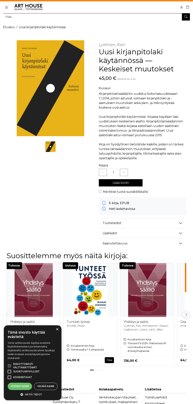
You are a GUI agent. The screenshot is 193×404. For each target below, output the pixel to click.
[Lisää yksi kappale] (124, 172)
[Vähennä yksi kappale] (103, 172)
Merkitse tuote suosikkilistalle (125, 192)
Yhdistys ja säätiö (22, 322)
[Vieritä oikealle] (186, 315)
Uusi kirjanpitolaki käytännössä (42, 27)
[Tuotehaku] (96, 16)
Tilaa (109, 360)
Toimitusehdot (156, 397)
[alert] (32, 362)
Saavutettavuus (115, 243)
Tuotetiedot (112, 223)
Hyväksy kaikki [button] (20, 386)
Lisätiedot (110, 233)
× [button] (57, 329)
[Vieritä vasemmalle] (7, 315)
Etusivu (9, 27)
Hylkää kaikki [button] (45, 386)
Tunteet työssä (78, 322)
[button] (33, 394)
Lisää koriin (121, 183)
